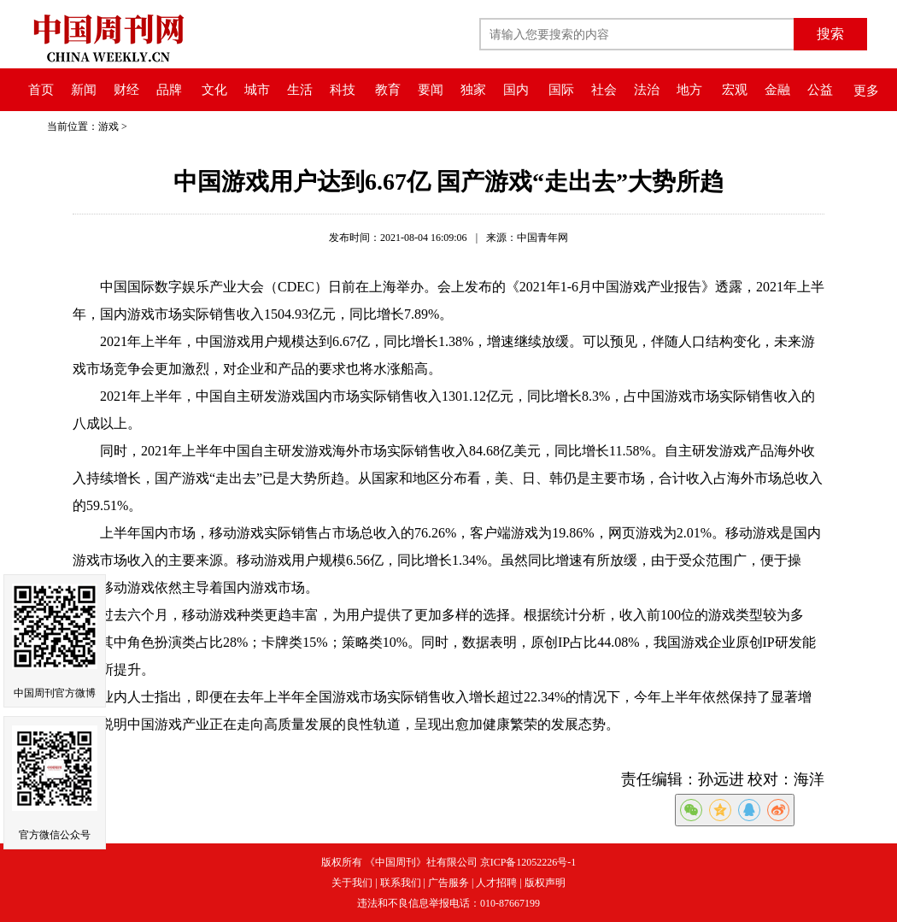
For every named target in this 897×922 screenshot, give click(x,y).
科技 (342, 90)
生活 (300, 90)
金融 (777, 90)
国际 (561, 90)
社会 (604, 90)
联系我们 (400, 883)
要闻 (430, 90)
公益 (820, 90)
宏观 (735, 90)
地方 (689, 90)
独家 (473, 90)
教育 (388, 90)
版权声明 (545, 883)
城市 (257, 90)
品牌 (169, 90)
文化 (214, 90)
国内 (516, 90)
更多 (866, 90)
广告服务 (448, 883)
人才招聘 (496, 883)
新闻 (84, 90)
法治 (647, 90)
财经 (126, 90)
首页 (41, 90)
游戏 (108, 126)
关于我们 (351, 883)
